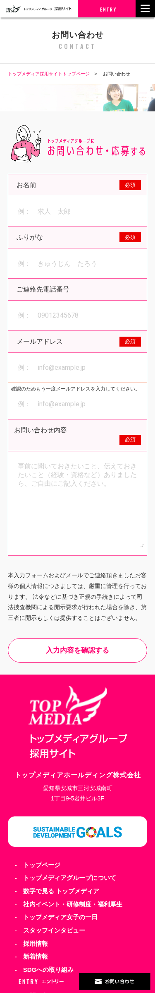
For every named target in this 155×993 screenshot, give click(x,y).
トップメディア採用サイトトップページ (49, 73)
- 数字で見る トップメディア (57, 890)
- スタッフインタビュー (50, 930)
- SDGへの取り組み (44, 969)
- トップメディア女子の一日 (56, 917)
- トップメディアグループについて (65, 877)
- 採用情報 (31, 943)
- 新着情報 (31, 956)
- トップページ (37, 864)
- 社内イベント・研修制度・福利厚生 (68, 904)
